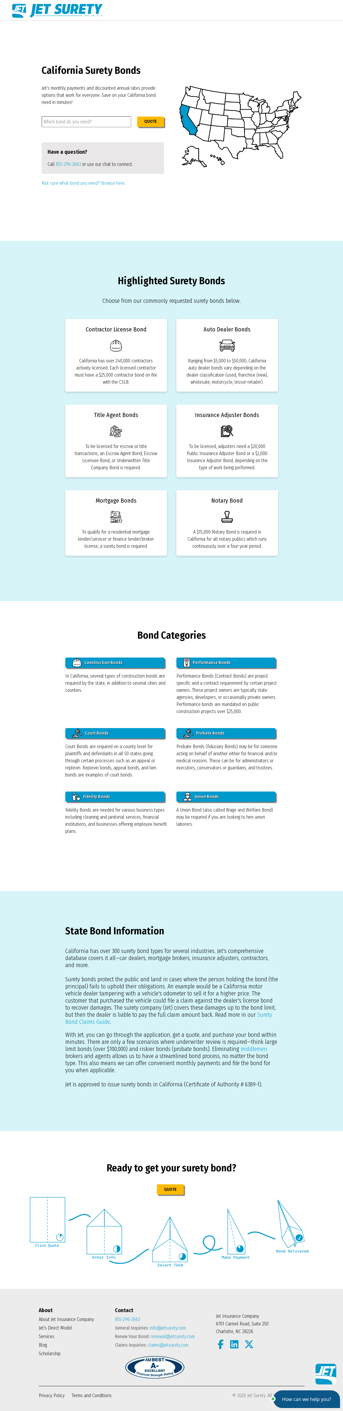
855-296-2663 (68, 164)
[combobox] (86, 121)
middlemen (254, 1048)
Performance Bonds (207, 662)
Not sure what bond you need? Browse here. (84, 183)
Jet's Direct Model (55, 1328)
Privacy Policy (52, 1395)
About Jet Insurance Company (66, 1319)
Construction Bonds (97, 662)
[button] (306, 1399)
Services (46, 1336)
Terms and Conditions (92, 1395)
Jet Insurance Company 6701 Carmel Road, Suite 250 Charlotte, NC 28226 (242, 1323)
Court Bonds (90, 733)
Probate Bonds (204, 733)
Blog (43, 1345)
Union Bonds (201, 796)
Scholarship (50, 1353)
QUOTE (150, 121)
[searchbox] (86, 121)
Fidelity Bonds (91, 796)
